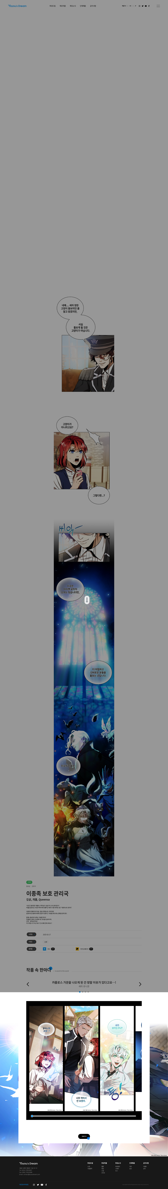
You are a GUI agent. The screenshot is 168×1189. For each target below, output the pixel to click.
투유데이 (117, 1166)
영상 (103, 1168)
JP (135, 6)
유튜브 (146, 6)
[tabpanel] (84, 984)
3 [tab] (85, 992)
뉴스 (116, 1171)
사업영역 (90, 1168)
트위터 (143, 6)
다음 (140, 984)
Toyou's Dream (17, 6)
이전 (28, 984)
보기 (53, 949)
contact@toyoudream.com (31, 1174)
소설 (102, 1171)
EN (130, 6)
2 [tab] (82, 992)
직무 (130, 1166)
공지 (144, 1168)
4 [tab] (88, 992)
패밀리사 (124, 6)
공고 (130, 1168)
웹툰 (103, 1166)
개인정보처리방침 (23, 1184)
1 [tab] (79, 992)
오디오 (103, 1173)
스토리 (117, 1168)
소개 (89, 1166)
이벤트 (145, 1166)
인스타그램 (139, 6)
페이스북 (149, 6)
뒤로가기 (84, 1136)
